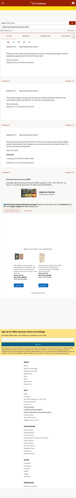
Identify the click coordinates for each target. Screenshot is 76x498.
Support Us (28, 384)
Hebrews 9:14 (13, 158)
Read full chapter (12, 60)
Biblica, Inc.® (10, 185)
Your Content (37, 36)
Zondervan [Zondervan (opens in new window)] (27, 451)
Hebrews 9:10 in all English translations (20, 62)
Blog (25, 379)
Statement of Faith (30, 371)
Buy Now (19, 285)
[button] (73, 3)
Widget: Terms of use (31, 420)
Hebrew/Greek (25, 36)
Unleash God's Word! (46, 194)
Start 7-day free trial (12, 211)
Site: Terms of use (30, 417)
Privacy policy (29, 407)
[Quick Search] (34, 23)
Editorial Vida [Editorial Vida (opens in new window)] (28, 443)
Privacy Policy (39, 353)
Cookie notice (28, 415)
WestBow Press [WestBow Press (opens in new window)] (29, 448)
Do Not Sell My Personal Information (37, 412)
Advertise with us (30, 402)
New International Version (16, 179)
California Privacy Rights (33, 410)
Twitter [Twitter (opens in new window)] (26, 474)
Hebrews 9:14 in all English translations (20, 162)
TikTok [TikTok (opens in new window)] (26, 471)
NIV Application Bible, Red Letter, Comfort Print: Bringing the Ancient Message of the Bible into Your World (50, 268)
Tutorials (27, 397)
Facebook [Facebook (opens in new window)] (27, 463)
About (26, 366)
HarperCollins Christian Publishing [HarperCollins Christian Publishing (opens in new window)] (36, 438)
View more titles (38, 293)
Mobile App (28, 374)
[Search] (72, 23)
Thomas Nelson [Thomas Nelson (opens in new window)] (29, 446)
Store (26, 376)
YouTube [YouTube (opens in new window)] (27, 476)
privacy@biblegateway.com (61, 353)
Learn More (27, 211)
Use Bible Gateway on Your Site (35, 399)
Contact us (27, 404)
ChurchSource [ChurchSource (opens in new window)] (29, 435)
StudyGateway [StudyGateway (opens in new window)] (29, 433)
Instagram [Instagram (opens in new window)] (27, 466)
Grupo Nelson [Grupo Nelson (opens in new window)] (29, 440)
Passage (4, 36)
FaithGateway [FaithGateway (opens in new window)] (28, 430)
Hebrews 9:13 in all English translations (20, 106)
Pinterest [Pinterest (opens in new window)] (27, 469)
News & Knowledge (31, 368)
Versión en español (30, 486)
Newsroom (28, 382)
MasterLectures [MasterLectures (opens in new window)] (29, 454)
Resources (14, 36)
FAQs (25, 394)
